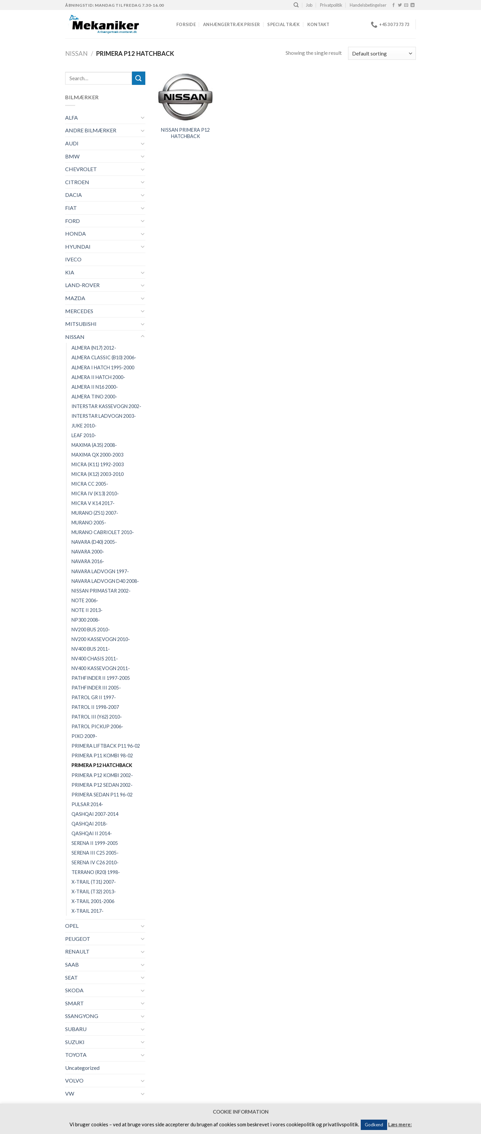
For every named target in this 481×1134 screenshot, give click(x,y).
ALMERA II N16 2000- (94, 387)
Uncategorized (82, 1067)
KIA (69, 272)
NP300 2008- (85, 620)
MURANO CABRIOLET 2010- (102, 532)
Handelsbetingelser (368, 5)
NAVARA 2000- (87, 551)
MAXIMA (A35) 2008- (94, 445)
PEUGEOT (77, 938)
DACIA (73, 195)
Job (309, 5)
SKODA (74, 990)
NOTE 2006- (84, 600)
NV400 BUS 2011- (90, 649)
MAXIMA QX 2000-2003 (97, 455)
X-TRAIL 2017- (87, 911)
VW (69, 1093)
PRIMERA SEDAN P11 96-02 (102, 794)
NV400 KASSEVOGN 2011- (100, 668)
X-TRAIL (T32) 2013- (93, 891)
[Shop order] (382, 53)
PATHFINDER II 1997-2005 (100, 678)
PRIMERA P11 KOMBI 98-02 (102, 755)
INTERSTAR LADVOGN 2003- (103, 416)
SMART (74, 1003)
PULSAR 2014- (87, 804)
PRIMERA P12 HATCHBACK (101, 765)
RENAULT (77, 951)
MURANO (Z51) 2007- (94, 513)
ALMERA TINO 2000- (94, 396)
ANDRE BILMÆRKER (90, 130)
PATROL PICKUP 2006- (97, 726)
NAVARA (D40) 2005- (94, 542)
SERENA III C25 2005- (95, 853)
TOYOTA (76, 1054)
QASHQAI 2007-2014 (94, 814)
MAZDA (75, 298)
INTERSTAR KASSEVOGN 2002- (106, 406)
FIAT (71, 208)
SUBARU (76, 1029)
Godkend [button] (374, 1124)
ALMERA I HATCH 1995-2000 (102, 367)
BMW (72, 156)
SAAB (72, 964)
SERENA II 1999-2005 (94, 843)
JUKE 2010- (84, 425)
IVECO (73, 259)
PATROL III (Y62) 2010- (96, 717)
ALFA (71, 117)
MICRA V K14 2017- (93, 503)
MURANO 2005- (88, 522)
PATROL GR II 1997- (93, 697)
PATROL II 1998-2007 (95, 707)
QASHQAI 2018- (89, 824)
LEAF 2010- (83, 435)
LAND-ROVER (82, 285)
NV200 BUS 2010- (90, 629)
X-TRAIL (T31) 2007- (93, 882)
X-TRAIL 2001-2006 (92, 901)
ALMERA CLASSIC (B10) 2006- (103, 357)
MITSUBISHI (81, 324)
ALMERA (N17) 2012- (93, 348)
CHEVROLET (81, 169)
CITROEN (77, 182)
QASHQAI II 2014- (91, 833)
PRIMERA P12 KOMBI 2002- (102, 775)
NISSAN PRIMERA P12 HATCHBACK (185, 133)
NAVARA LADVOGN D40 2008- (105, 581)
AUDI (71, 143)
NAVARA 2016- (87, 561)
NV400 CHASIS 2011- (94, 658)
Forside (186, 24)
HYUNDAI (78, 246)
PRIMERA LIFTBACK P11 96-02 (105, 746)
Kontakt (318, 24)
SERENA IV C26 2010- (95, 862)
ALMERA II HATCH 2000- (98, 377)
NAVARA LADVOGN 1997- (100, 571)
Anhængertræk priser (231, 24)
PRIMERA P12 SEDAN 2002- (102, 785)
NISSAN (76, 53)
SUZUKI (75, 1042)
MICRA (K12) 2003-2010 (97, 474)
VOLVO (74, 1080)
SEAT (71, 977)
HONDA (75, 233)
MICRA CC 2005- (89, 484)
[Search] (296, 5)
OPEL (71, 925)
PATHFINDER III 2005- (96, 687)
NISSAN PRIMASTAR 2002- (101, 591)
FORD (72, 221)
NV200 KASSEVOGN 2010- (100, 639)
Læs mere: (400, 1124)
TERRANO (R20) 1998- (95, 872)
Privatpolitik (331, 5)
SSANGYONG (81, 1016)
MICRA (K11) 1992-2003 (97, 464)
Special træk (283, 24)
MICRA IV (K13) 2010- (95, 493)
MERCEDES (79, 311)
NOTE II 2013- (87, 610)
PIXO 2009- (84, 736)
